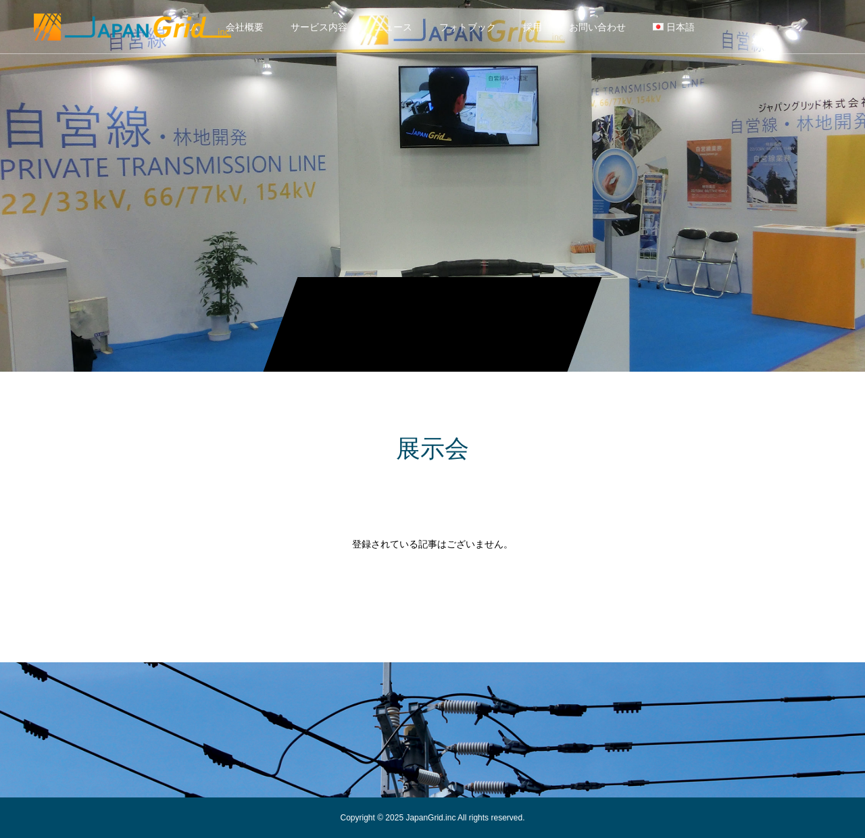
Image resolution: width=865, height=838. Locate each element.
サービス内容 (319, 27)
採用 (532, 27)
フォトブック (467, 27)
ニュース (393, 27)
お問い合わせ (597, 27)
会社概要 (245, 27)
